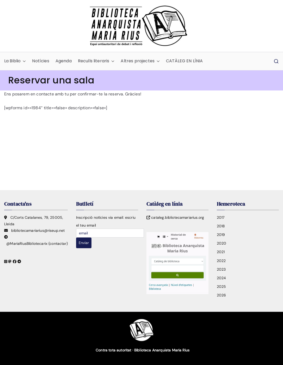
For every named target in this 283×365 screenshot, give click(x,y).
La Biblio (15, 61)
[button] (23, 61)
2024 (221, 278)
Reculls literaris (96, 61)
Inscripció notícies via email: (100, 217)
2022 (221, 260)
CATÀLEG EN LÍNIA (184, 61)
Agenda (64, 61)
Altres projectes (140, 61)
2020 (221, 243)
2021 (221, 252)
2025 (221, 286)
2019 (221, 234)
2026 (221, 295)
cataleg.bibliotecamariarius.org (177, 217)
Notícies (40, 61)
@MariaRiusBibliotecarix (26, 243)
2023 (221, 269)
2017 (221, 217)
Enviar (84, 242)
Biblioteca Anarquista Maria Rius (161, 350)
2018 (221, 226)
